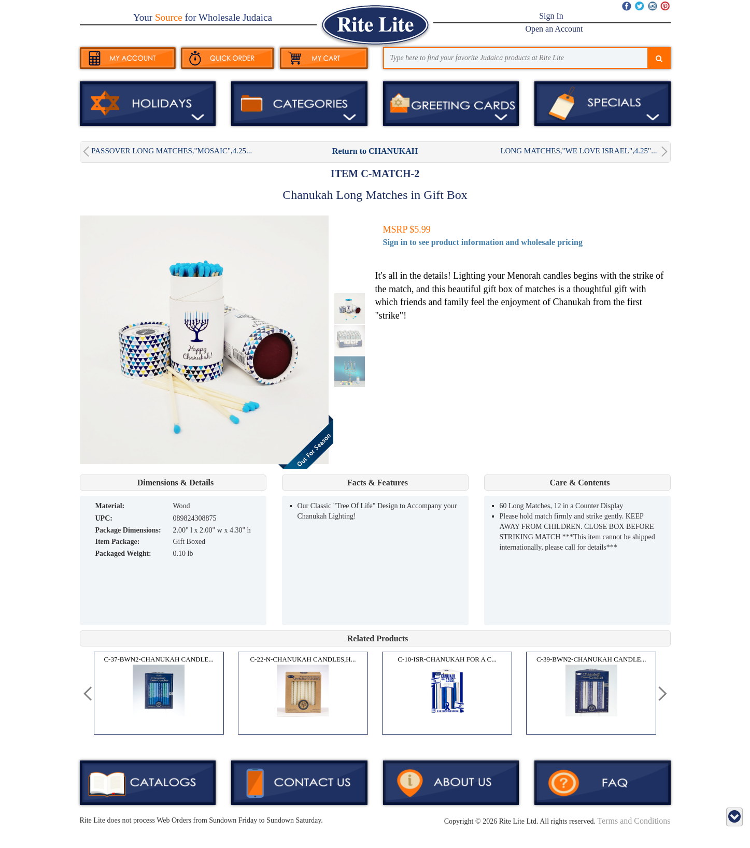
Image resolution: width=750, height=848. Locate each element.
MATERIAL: (110, 506)
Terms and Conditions (633, 820)
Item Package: (117, 541)
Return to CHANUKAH (375, 151)
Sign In (551, 15)
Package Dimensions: (128, 530)
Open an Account (554, 28)
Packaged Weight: (123, 553)
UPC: (103, 518)
